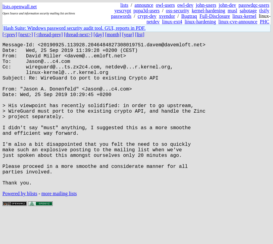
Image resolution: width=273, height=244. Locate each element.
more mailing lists (59, 225)
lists (124, 5)
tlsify (264, 10)
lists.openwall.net (19, 6)
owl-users (165, 5)
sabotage (248, 10)
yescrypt (122, 10)
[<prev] (9, 34)
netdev (153, 21)
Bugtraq (189, 16)
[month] (113, 34)
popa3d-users (147, 10)
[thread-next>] (78, 34)
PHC (264, 21)
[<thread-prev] (48, 34)
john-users (206, 5)
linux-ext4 (172, 21)
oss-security (177, 10)
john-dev (227, 5)
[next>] (25, 34)
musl (232, 10)
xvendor (167, 16)
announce (144, 5)
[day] (98, 34)
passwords (121, 16)
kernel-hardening (208, 10)
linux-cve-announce (237, 21)
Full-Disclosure (214, 16)
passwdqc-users (254, 5)
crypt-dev (147, 16)
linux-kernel (244, 16)
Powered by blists (19, 225)
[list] (139, 34)
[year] (128, 34)
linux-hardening (200, 21)
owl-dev (185, 5)
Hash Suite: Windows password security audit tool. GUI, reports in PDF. (74, 28)
